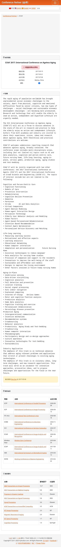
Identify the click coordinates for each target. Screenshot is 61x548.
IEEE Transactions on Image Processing (17, 486)
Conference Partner (10, 16)
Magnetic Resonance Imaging (14, 515)
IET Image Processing (11, 510)
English (19, 8)
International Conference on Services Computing (30, 428)
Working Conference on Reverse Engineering (29, 459)
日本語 (33, 8)
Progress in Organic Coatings (13, 494)
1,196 (19, 538)
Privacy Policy (40, 543)
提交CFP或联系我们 (24, 543)
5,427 (10, 538)
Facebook (53, 541)
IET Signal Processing (11, 519)
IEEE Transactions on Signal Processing (17, 498)
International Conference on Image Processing (30, 410)
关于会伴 (46, 541)
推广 (33, 543)
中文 (12, 8)
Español (26, 8)
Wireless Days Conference (23, 440)
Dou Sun (14, 379)
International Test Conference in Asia (27, 416)
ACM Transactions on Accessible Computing (18, 506)
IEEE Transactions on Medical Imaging (16, 490)
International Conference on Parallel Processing (30, 403)
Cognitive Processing (11, 523)
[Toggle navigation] (55, 2)
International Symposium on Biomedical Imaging (31, 453)
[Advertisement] (30, 34)
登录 (28, 67)
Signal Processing (10, 502)
